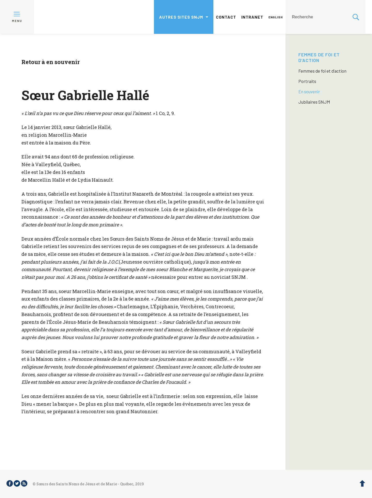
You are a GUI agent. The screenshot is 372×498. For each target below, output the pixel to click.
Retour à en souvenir (50, 62)
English (275, 17)
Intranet (252, 16)
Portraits (307, 81)
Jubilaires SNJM (314, 101)
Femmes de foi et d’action (319, 57)
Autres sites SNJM (181, 16)
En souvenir (309, 91)
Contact (226, 16)
